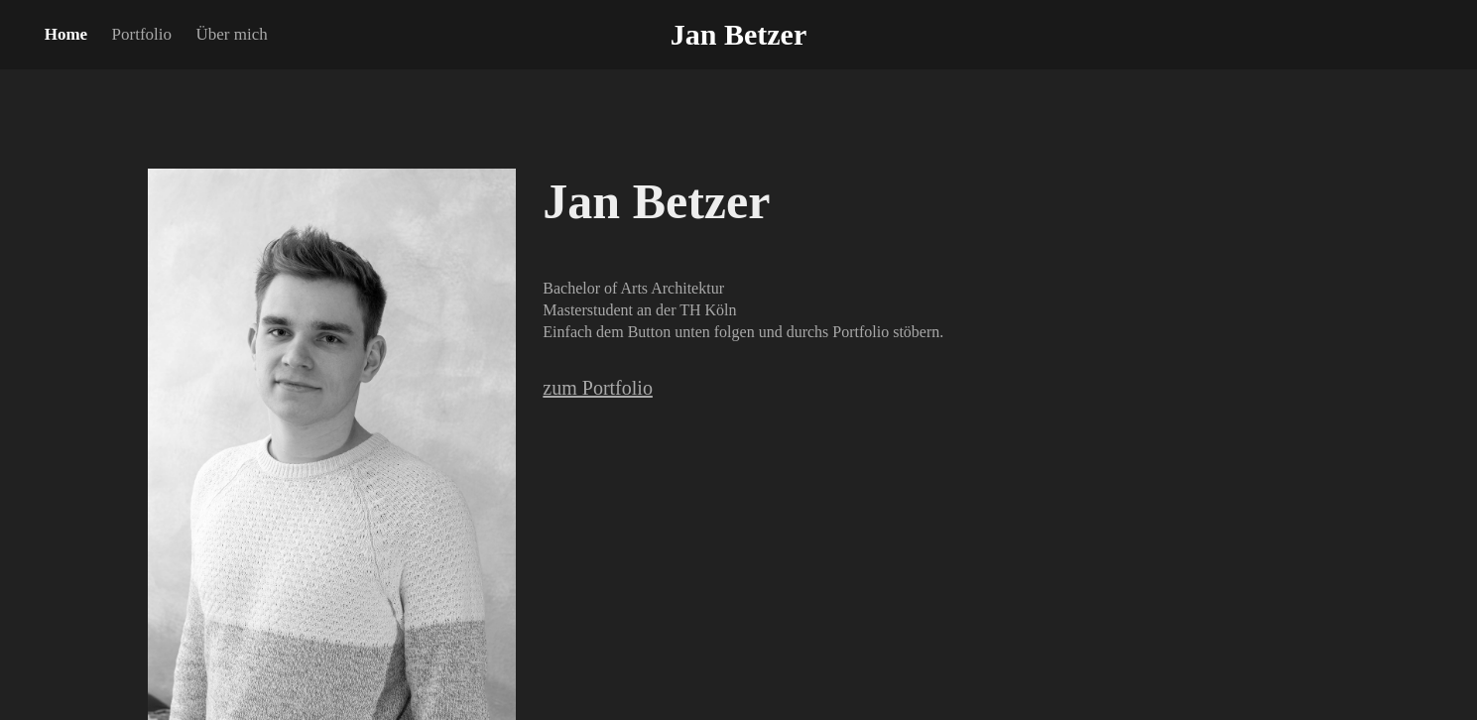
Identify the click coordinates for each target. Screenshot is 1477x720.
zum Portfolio (598, 388)
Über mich (231, 34)
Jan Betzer (738, 34)
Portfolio (142, 34)
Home (66, 34)
